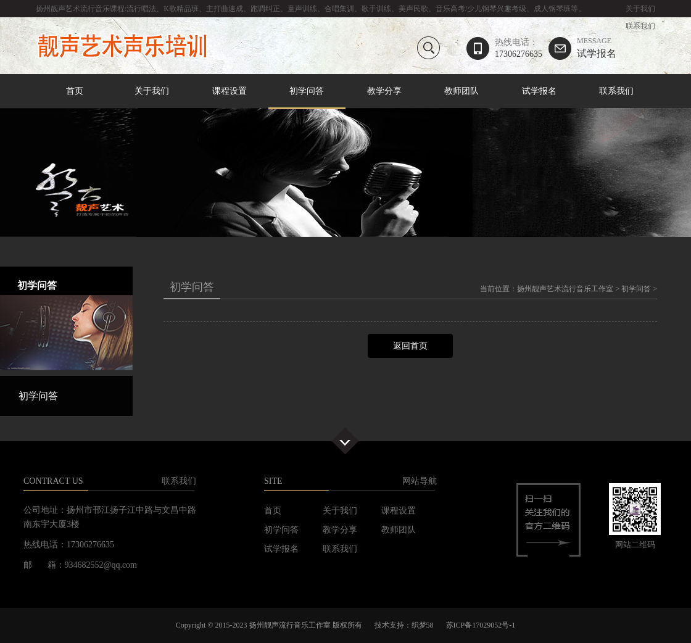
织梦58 (423, 625)
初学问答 (307, 91)
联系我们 (640, 26)
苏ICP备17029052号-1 (481, 625)
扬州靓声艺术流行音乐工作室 (565, 288)
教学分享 (384, 91)
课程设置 (229, 91)
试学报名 (596, 48)
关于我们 (640, 8)
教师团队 (461, 91)
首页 (74, 91)
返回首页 (410, 346)
